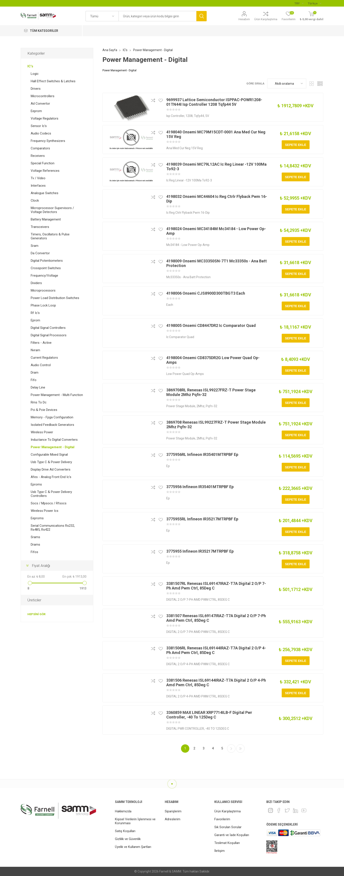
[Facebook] (278, 810)
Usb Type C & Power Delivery (51, 462)
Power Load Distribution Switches (55, 298)
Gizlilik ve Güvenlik (128, 839)
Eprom (35, 320)
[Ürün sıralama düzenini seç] (286, 83)
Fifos (34, 552)
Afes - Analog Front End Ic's (51, 477)
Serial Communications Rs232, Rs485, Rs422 (53, 528)
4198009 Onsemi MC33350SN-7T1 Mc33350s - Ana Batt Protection (216, 263)
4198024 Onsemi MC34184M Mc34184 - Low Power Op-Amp (216, 231)
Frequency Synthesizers (48, 141)
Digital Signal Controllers (48, 328)
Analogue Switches (44, 193)
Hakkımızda (123, 811)
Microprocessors (43, 290)
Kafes (311, 83)
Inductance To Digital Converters (54, 440)
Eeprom (36, 111)
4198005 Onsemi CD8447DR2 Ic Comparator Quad (211, 325)
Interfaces (38, 186)
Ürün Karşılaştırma (265, 19)
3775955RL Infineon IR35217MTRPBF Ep (202, 519)
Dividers (36, 283)
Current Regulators (44, 358)
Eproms (36, 484)
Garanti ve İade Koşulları (231, 835)
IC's (30, 66)
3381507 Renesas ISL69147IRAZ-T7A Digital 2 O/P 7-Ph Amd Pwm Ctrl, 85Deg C (216, 618)
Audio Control (41, 365)
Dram (34, 372)
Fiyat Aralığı (41, 565)
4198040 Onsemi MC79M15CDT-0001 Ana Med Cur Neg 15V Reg (215, 134)
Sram (34, 246)
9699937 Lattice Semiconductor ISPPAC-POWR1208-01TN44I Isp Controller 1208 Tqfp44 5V (214, 102)
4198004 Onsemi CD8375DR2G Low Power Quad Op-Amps (213, 360)
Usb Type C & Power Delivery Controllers (51, 494)
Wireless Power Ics (44, 511)
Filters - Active (41, 343)
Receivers (38, 156)
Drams (35, 544)
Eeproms (37, 518)
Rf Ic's (35, 313)
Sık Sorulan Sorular (228, 827)
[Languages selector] (314, 3)
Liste (320, 83)
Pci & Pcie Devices (44, 410)
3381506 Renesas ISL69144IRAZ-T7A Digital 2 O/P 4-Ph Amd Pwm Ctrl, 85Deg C (216, 682)
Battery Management (46, 219)
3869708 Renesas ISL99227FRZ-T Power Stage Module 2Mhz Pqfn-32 (216, 424)
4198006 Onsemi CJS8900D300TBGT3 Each (205, 293)
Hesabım (244, 19)
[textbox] (157, 16)
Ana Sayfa (109, 50)
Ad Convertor (40, 104)
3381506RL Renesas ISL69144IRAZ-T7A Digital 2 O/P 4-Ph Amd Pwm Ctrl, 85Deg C (216, 650)
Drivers (36, 89)
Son (240, 748)
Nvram (35, 350)
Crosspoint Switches (46, 268)
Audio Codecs (41, 133)
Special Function (42, 163)
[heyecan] (287, 810)
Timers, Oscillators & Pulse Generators (50, 236)
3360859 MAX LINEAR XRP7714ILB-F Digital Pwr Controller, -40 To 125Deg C (209, 714)
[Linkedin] (295, 810)
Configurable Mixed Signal (49, 455)
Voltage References (45, 171)
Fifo (33, 380)
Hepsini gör (36, 614)
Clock (35, 200)
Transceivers (40, 227)
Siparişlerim (173, 811)
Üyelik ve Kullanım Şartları (133, 847)
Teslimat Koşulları (227, 843)
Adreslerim (172, 819)
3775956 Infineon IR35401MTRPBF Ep (200, 486)
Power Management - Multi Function (57, 395)
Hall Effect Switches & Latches (53, 81)
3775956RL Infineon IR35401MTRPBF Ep (202, 454)
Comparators (40, 148)
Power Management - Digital (52, 447)
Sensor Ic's (39, 126)
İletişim (219, 851)
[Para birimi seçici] (298, 3)
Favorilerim (222, 819)
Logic (35, 74)
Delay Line (38, 387)
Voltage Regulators (44, 118)
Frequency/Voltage (44, 276)
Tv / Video (38, 178)
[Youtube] (303, 810)
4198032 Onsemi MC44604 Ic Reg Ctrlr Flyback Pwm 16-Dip (216, 198)
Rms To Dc (39, 402)
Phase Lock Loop (43, 305)
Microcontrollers (42, 96)
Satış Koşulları (125, 831)
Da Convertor (40, 253)
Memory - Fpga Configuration (52, 417)
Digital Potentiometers (47, 261)
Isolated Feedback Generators (52, 425)
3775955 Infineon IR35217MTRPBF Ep (200, 551)
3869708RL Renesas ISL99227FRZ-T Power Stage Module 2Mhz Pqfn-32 (211, 392)
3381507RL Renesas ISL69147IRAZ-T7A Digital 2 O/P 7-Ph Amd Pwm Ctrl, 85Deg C (216, 585)
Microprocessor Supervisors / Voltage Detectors (52, 210)
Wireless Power (42, 432)
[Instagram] (270, 810)
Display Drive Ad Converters (50, 469)
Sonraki (231, 748)
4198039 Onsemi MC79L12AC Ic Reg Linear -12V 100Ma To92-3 (216, 166)
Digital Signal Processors (48, 335)
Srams (35, 537)
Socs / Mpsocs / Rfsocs (48, 503)
